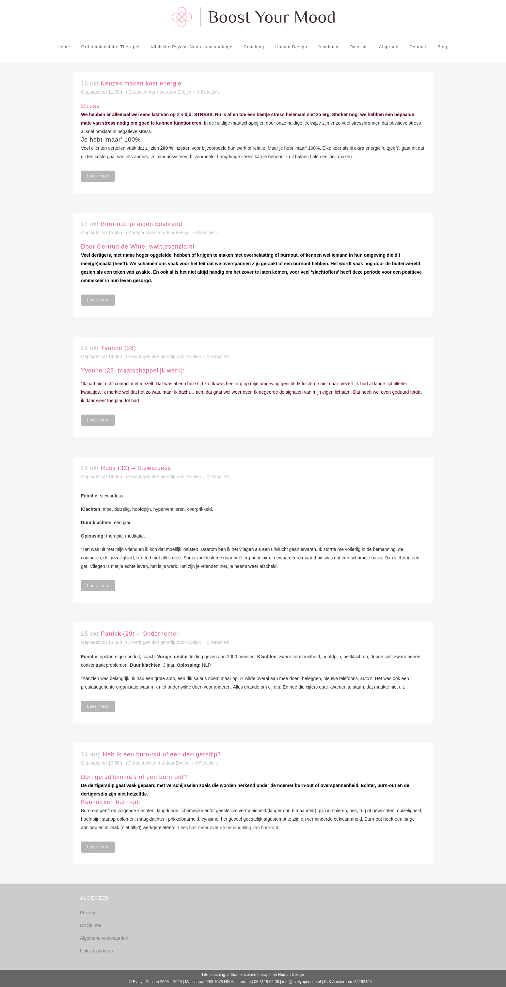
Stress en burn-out (147, 92)
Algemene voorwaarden (104, 938)
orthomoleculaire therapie (249, 974)
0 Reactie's (208, 92)
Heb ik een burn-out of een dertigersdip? (162, 754)
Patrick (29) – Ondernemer (140, 633)
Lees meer (98, 176)
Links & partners (96, 950)
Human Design (291, 974)
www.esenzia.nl (171, 246)
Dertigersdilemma (146, 232)
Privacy (87, 912)
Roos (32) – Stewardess (136, 468)
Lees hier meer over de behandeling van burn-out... (230, 827)
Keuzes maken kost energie (141, 83)
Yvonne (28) (118, 348)
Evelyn (184, 92)
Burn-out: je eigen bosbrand (141, 224)
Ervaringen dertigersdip (152, 356)
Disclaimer (90, 925)
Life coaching (213, 974)
